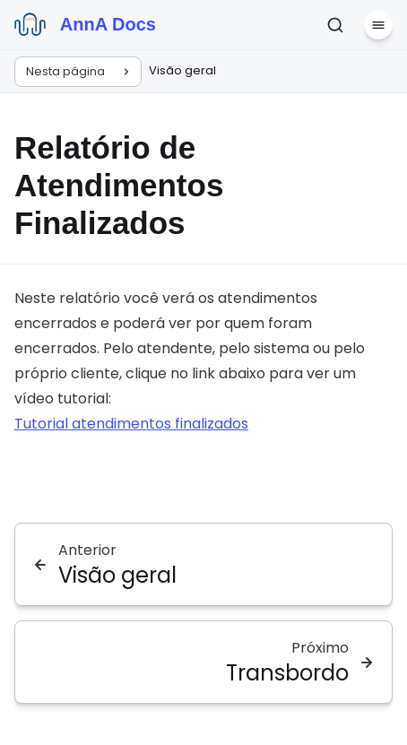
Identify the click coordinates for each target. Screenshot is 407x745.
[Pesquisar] (335, 25)
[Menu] (378, 25)
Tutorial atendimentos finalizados (131, 423)
